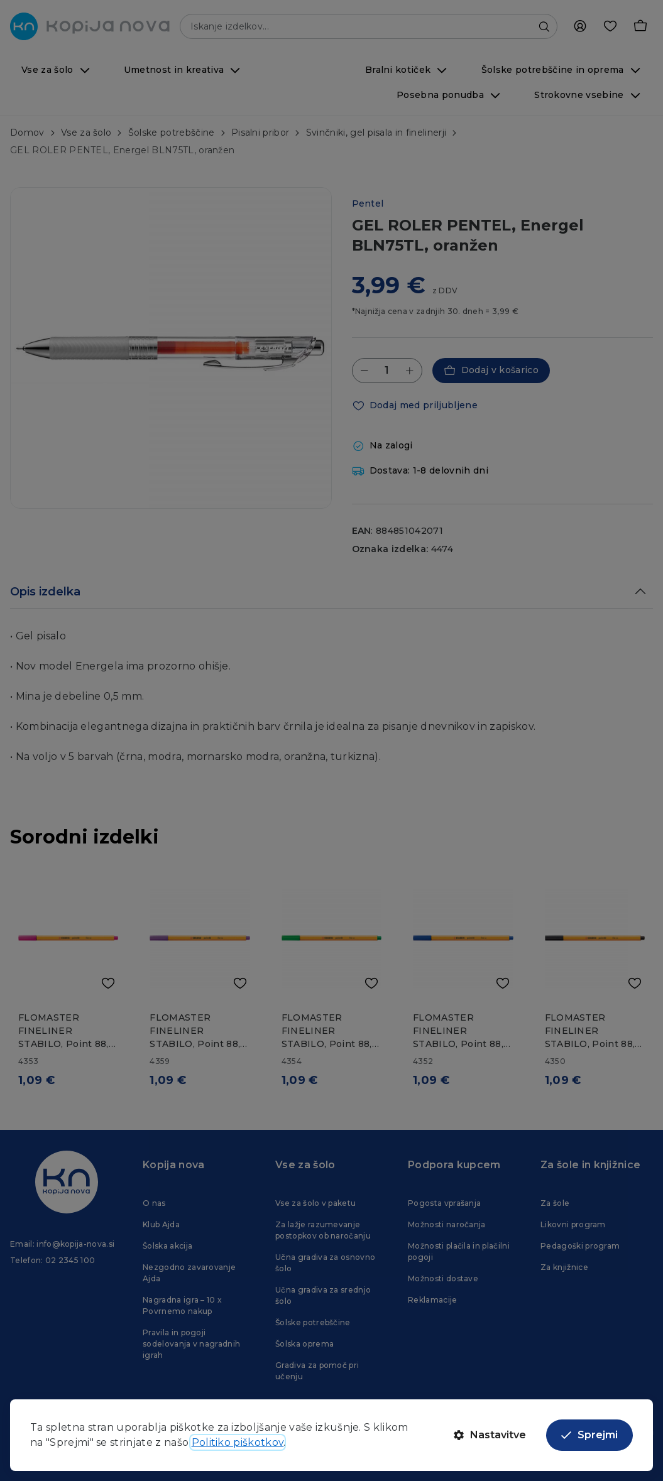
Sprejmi (589, 1435)
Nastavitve (490, 1435)
